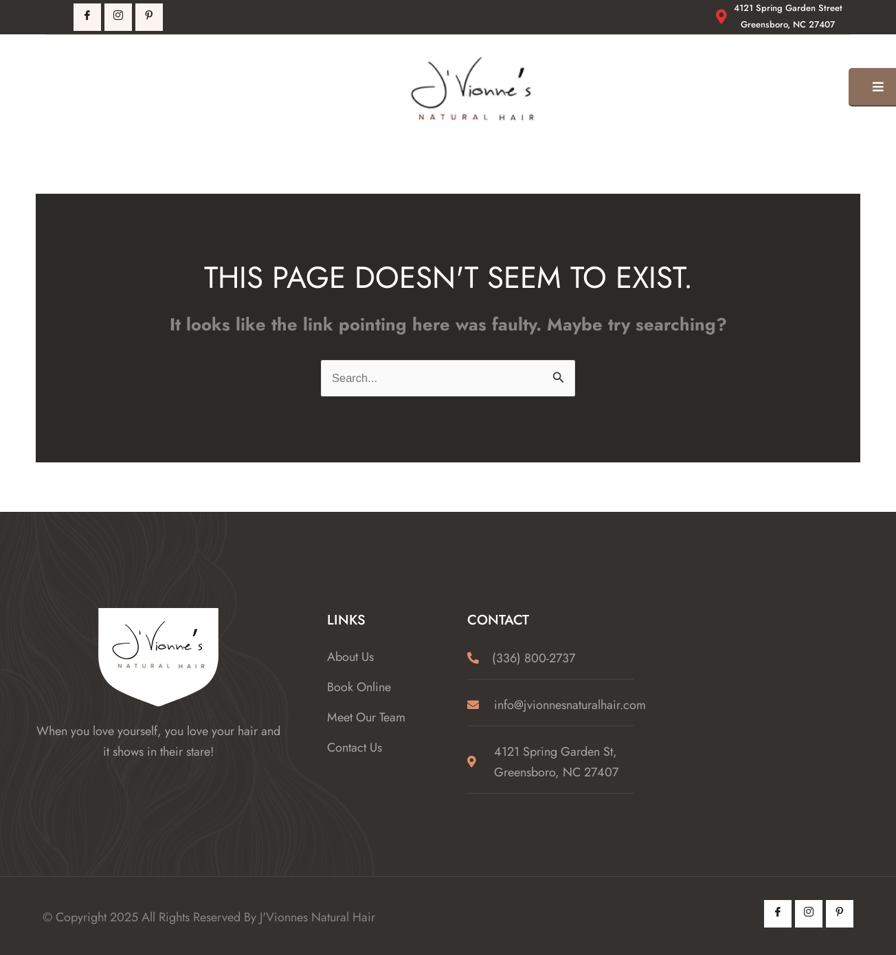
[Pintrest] (149, 17)
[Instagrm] (118, 17)
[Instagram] (808, 914)
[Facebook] (87, 17)
